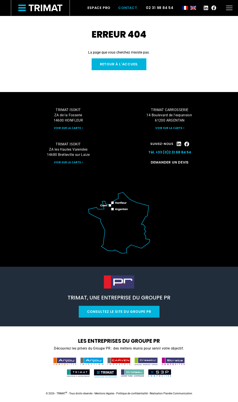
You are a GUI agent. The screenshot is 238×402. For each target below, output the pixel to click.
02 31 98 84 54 (159, 7)
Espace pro (98, 7)
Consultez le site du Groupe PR (119, 311)
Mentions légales (104, 393)
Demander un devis (170, 162)
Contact (127, 7)
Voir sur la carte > (68, 128)
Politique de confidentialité (132, 393)
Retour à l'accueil (119, 64)
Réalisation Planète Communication (171, 393)
